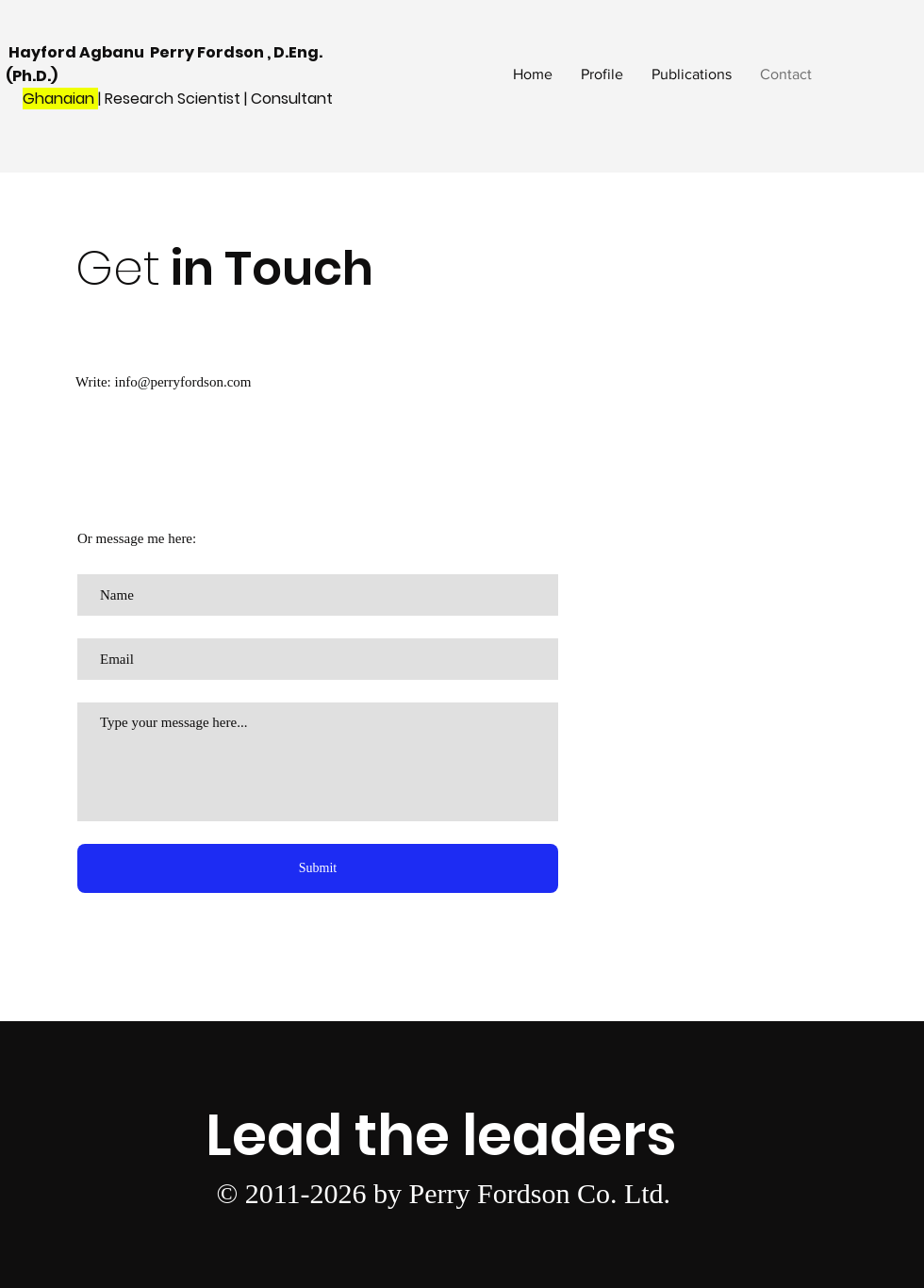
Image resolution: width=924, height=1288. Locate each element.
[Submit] (317, 868)
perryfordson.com (200, 381)
